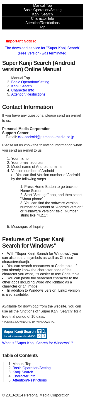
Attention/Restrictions (42, 23)
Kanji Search (42, 14)
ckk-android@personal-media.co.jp (46, 137)
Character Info (42, 18)
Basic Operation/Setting (42, 10)
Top (43, 27)
